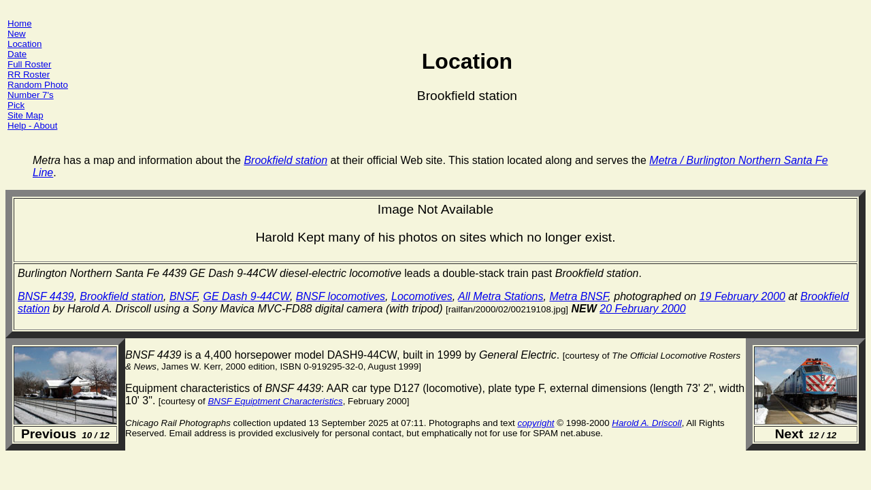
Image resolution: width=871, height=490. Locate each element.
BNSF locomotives (340, 296)
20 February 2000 (642, 308)
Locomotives (422, 296)
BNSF (183, 296)
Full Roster (29, 64)
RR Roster (28, 74)
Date (17, 54)
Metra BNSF (578, 296)
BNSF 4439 (45, 296)
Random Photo (37, 85)
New (16, 34)
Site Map (25, 115)
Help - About (32, 125)
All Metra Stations (500, 296)
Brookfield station (121, 296)
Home (19, 23)
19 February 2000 (742, 296)
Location (24, 44)
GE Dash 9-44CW (246, 296)
